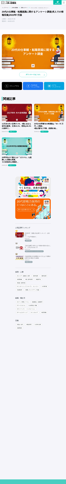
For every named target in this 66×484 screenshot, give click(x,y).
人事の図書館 (14, 7)
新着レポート (24, 7)
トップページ (5, 7)
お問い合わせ (57, 2)
